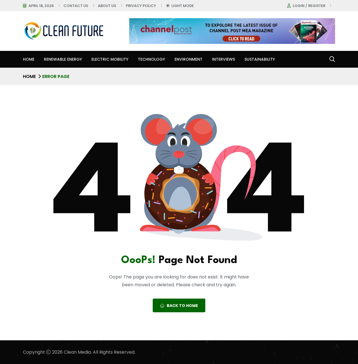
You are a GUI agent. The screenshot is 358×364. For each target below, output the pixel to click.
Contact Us (75, 5)
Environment (188, 59)
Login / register (309, 5)
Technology (151, 59)
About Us (107, 5)
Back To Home (179, 305)
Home (28, 59)
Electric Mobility (109, 59)
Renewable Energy (63, 59)
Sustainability (259, 59)
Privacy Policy (141, 5)
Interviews (223, 59)
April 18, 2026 (41, 5)
